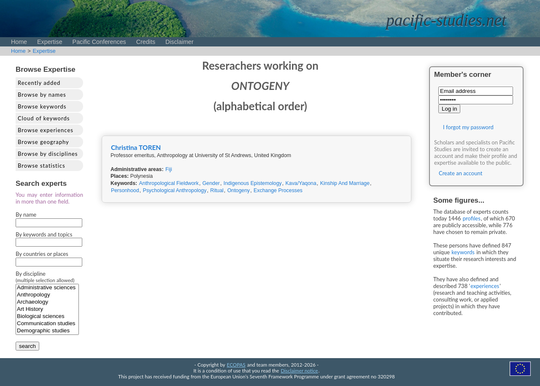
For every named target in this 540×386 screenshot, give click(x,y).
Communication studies (47, 323)
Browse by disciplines (48, 153)
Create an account (460, 173)
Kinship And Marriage (345, 183)
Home (19, 41)
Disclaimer (179, 41)
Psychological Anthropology (174, 190)
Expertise (49, 41)
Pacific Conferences (99, 41)
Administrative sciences (47, 287)
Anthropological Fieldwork (169, 183)
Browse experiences (45, 130)
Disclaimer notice (299, 370)
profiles (472, 218)
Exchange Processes (278, 190)
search (27, 346)
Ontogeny (238, 190)
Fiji (168, 169)
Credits (145, 41)
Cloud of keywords (44, 118)
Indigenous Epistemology (253, 183)
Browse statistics (41, 165)
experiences (484, 286)
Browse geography (43, 142)
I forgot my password (468, 127)
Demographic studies (47, 330)
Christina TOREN (136, 147)
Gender (211, 183)
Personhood (125, 190)
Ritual (217, 190)
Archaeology (47, 302)
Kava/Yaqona (301, 183)
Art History (47, 309)
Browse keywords (42, 106)
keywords (463, 252)
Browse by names (42, 94)
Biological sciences (47, 316)
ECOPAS (236, 364)
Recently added (39, 82)
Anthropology (47, 295)
